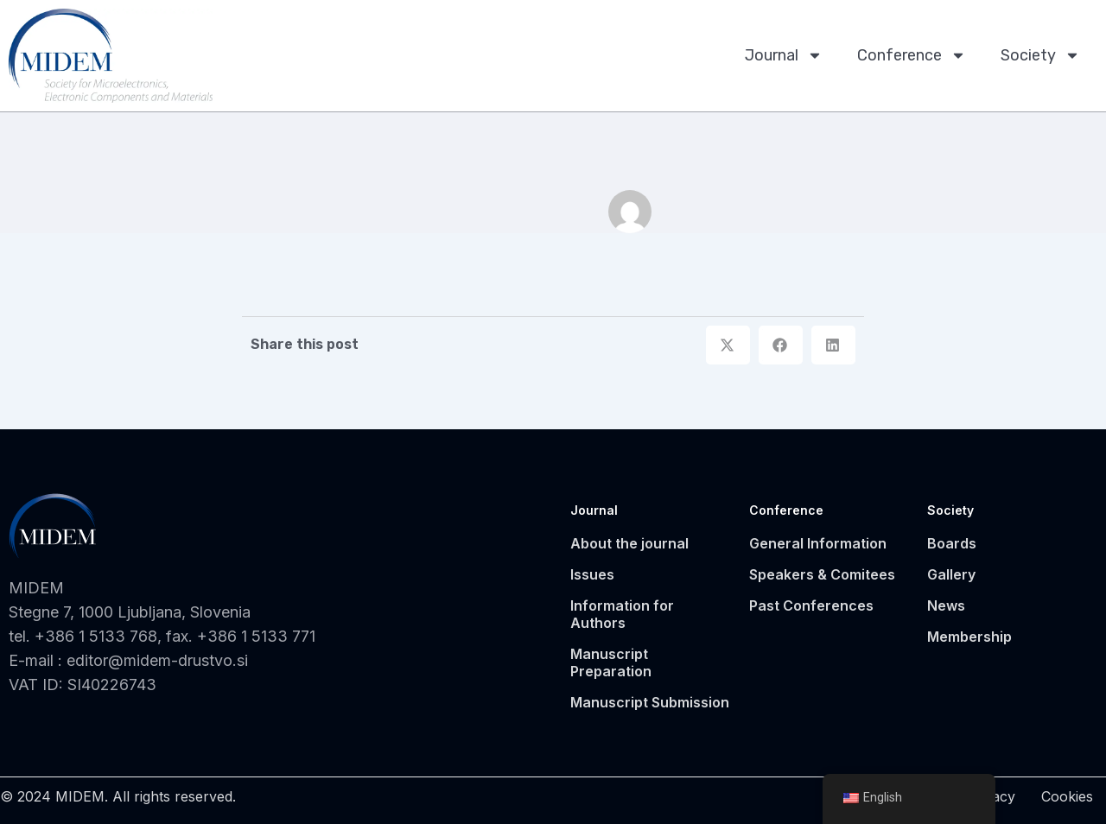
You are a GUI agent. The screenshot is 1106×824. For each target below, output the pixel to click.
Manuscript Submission (649, 702)
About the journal (629, 543)
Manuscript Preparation (611, 662)
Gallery (951, 574)
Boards (951, 543)
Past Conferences (811, 605)
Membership (969, 636)
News (946, 605)
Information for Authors (622, 614)
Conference (911, 55)
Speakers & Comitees (822, 574)
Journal (784, 55)
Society (1040, 55)
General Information (818, 543)
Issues (592, 574)
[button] (728, 345)
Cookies (1067, 796)
